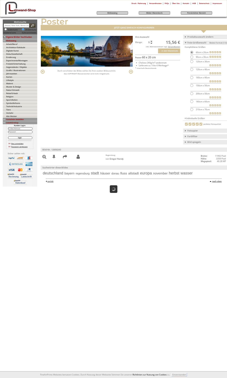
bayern (69, 173)
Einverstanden (179, 374)
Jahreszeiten (11, 73)
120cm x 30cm (202, 61)
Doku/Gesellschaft (14, 54)
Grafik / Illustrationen (16, 70)
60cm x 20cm (202, 52)
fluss (123, 173)
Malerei (9, 83)
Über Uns (176, 3)
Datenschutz (204, 3)
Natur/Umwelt (12, 90)
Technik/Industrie (14, 106)
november (160, 173)
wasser (187, 173)
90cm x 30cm (202, 57)
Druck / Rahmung (139, 3)
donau (115, 173)
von (114, 158)
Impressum (217, 3)
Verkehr (9, 113)
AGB (194, 3)
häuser (105, 173)
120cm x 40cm (202, 69)
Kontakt (186, 3)
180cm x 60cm (202, 101)
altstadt (133, 173)
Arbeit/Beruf (11, 44)
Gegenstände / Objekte (16, 67)
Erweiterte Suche (10, 33)
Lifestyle (10, 80)
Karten (9, 77)
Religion (9, 96)
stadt (95, 173)
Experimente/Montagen (17, 60)
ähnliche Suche (30, 30)
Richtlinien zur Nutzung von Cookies (150, 374)
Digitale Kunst (12, 50)
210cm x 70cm (202, 109)
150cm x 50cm (202, 85)
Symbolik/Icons (13, 103)
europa (146, 173)
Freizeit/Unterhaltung (16, 63)
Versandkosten (155, 3)
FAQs (167, 3)
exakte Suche (13, 30)
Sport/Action (12, 100)
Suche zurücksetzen (29, 33)
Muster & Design (13, 86)
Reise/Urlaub (12, 93)
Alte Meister (11, 116)
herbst (174, 173)
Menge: (138, 42)
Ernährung (11, 57)
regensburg (83, 173)
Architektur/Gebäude (15, 47)
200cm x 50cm (202, 93)
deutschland (53, 173)
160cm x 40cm (202, 77)
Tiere (8, 109)
